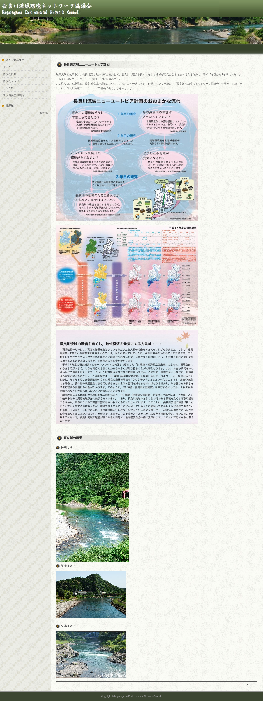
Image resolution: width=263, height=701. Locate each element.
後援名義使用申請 (13, 95)
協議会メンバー (12, 81)
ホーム (7, 67)
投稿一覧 (44, 112)
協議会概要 (9, 74)
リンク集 (8, 88)
